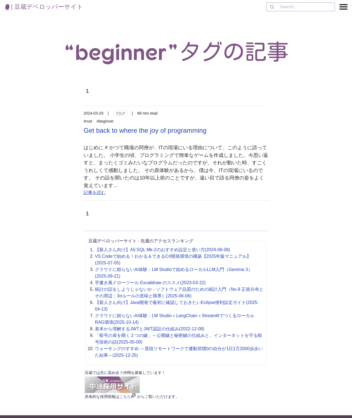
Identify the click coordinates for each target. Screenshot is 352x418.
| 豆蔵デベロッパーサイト (44, 6)
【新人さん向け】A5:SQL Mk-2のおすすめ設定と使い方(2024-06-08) (162, 249)
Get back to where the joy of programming (145, 130)
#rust (88, 121)
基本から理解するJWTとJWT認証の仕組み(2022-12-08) (149, 328)
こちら (125, 396)
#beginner (105, 121)
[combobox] (300, 6)
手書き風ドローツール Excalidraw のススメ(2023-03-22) (150, 282)
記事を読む (95, 192)
